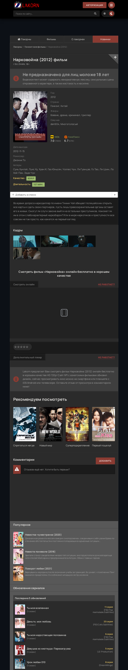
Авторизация (94, 5)
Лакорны (24, 39)
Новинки (105, 39)
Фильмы (51, 39)
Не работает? (106, 284)
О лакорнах (78, 39)
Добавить (105, 460)
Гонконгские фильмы (35, 46)
